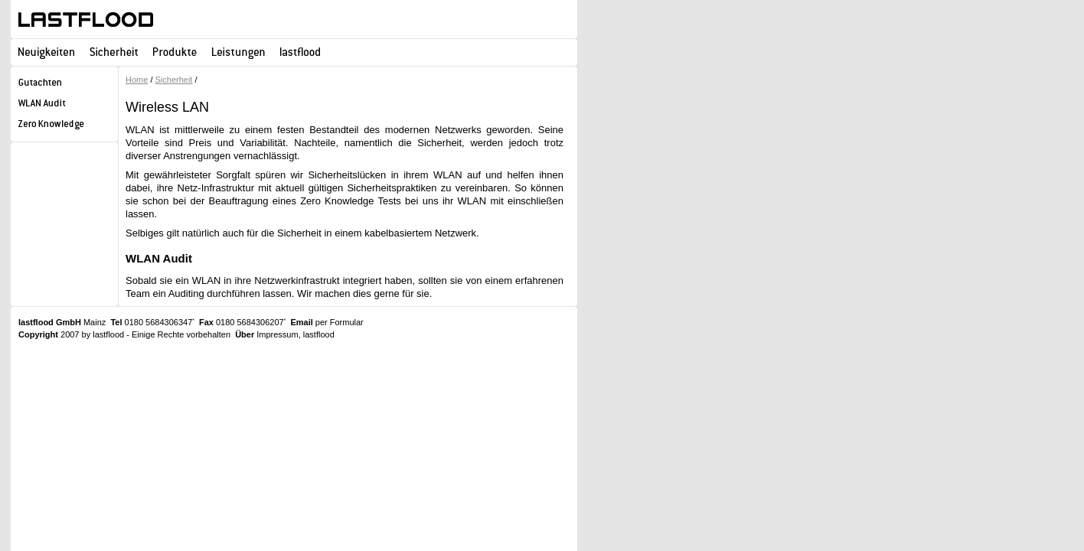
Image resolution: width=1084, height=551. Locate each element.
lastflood (86, 19)
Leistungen (238, 52)
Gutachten (64, 84)
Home (137, 79)
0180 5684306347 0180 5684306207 (198, 322)
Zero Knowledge (64, 126)
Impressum (277, 334)
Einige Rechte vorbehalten (181, 334)
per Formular (339, 322)
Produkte (175, 52)
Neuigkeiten (46, 52)
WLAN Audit (64, 105)
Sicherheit (113, 52)
